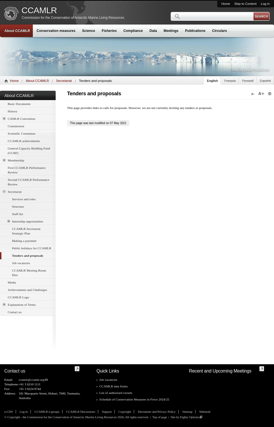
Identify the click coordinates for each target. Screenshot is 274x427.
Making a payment (24, 240)
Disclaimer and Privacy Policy (157, 411)
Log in (265, 3)
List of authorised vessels (115, 392)
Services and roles (24, 199)
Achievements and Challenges (27, 290)
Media (12, 282)
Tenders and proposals (27, 255)
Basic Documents (19, 104)
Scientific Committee (21, 133)
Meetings (171, 31)
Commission (16, 126)
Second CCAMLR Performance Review (28, 182)
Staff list (17, 214)
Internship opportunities (25, 221)
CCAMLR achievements (24, 141)
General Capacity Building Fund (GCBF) (29, 151)
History (12, 111)
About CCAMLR (17, 31)
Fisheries (109, 31)
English (212, 80)
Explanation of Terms (19, 304)
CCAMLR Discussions (80, 411)
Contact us (14, 312)
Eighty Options (189, 417)
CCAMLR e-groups (47, 411)
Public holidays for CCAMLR (31, 248)
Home (225, 3)
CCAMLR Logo (18, 297)
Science (88, 31)
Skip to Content (245, 3)
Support (107, 411)
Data (153, 31)
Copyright (124, 411)
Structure (18, 206)
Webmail (204, 411)
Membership (13, 160)
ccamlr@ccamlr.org (31, 379)
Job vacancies (21, 263)
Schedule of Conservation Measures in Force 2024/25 (134, 399)
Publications (195, 31)
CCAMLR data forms (113, 386)
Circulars (219, 31)
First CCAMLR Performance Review (27, 170)
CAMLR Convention (19, 118)
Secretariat (64, 80)
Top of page (159, 417)
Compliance (133, 31)
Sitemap (187, 411)
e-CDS (8, 411)
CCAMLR (39, 10)
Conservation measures (56, 31)
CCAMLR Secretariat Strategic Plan (26, 231)
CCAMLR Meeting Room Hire (29, 273)
